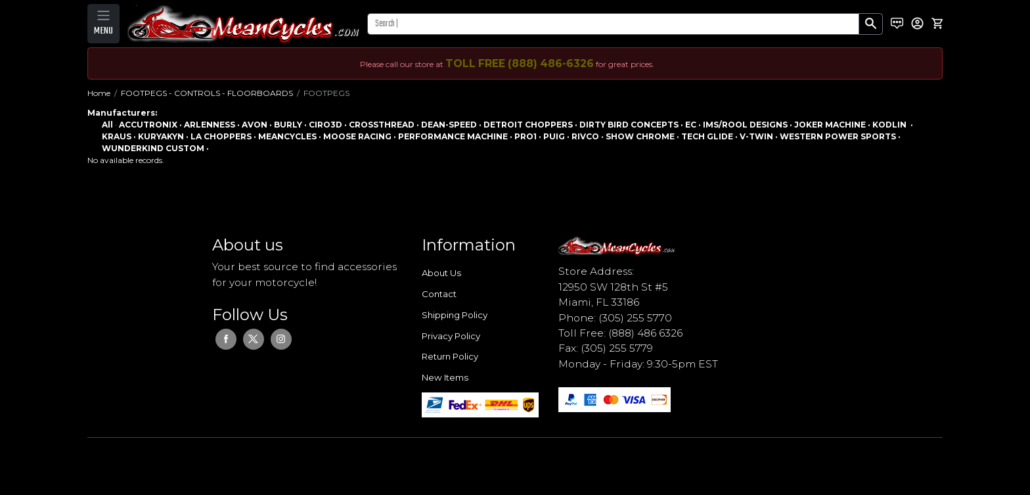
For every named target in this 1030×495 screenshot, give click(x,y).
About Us (441, 273)
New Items (445, 377)
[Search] (613, 24)
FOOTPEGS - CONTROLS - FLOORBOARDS (207, 93)
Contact (439, 294)
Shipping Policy (454, 315)
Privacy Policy (451, 336)
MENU (103, 31)
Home (98, 93)
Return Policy (450, 356)
